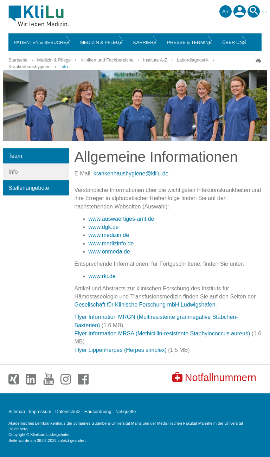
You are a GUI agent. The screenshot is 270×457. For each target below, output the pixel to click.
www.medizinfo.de (111, 243)
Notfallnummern (214, 377)
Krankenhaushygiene (29, 66)
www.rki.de (102, 276)
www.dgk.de (104, 227)
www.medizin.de (109, 235)
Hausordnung (97, 411)
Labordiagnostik (192, 60)
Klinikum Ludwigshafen (54, 15)
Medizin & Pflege (54, 60)
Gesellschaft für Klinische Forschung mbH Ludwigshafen (145, 305)
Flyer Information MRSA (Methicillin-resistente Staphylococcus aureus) (162, 333)
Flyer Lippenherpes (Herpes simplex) (121, 350)
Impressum (40, 411)
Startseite (17, 60)
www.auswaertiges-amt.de (121, 219)
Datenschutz (67, 411)
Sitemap (16, 411)
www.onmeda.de (109, 252)
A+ (225, 11)
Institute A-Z (155, 60)
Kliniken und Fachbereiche (107, 60)
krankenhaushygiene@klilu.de (131, 173)
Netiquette (125, 411)
